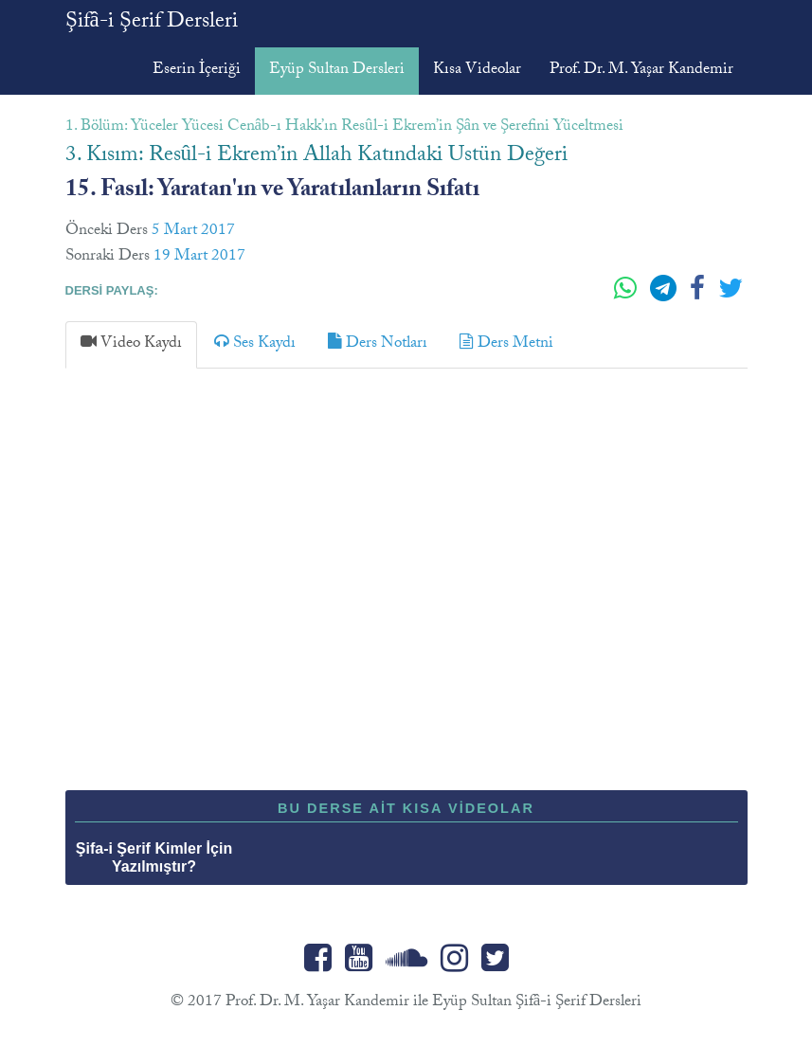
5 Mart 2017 (193, 231)
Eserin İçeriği (197, 70)
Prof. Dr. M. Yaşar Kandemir (641, 70)
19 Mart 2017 (199, 257)
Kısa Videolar (477, 70)
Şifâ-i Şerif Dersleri (151, 23)
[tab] (131, 344)
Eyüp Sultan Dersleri (337, 70)
